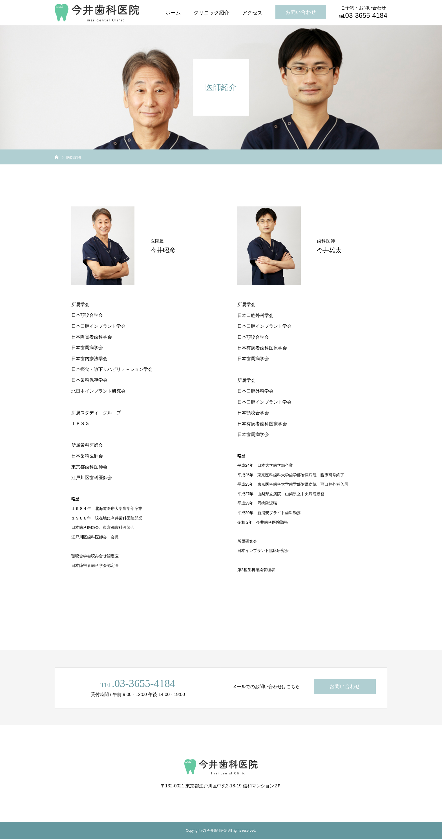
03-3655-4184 (144, 683)
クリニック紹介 (211, 13)
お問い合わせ (301, 12)
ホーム (173, 13)
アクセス (252, 13)
